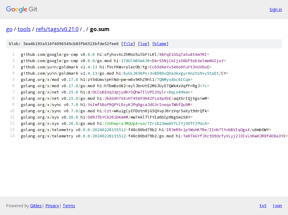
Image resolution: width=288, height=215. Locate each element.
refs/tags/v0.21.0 (57, 29)
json (277, 205)
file (128, 43)
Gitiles (36, 205)
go (9, 29)
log (143, 43)
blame (160, 43)
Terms (69, 205)
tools (24, 29)
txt (263, 205)
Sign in (276, 9)
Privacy (52, 205)
